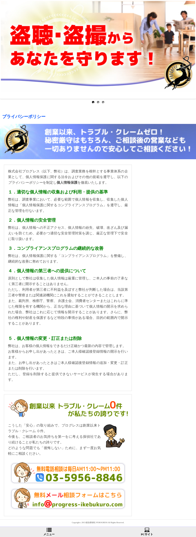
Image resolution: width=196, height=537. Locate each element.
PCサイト (147, 532)
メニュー (49, 532)
